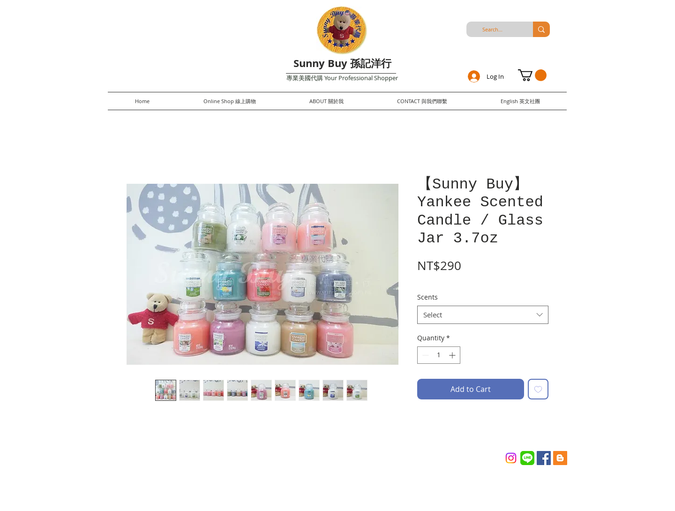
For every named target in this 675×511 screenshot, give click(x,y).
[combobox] (482, 315)
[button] (532, 75)
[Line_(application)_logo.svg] (527, 458)
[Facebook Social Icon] (544, 458)
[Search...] (492, 29)
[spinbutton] (438, 355)
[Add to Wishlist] (538, 389)
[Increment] (453, 355)
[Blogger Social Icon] (560, 458)
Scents (427, 297)
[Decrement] (424, 355)
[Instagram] (511, 458)
